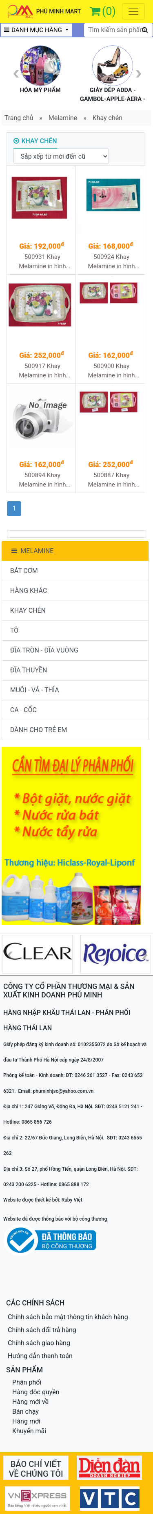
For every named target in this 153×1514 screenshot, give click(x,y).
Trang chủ (18, 118)
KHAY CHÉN (28, 610)
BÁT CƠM (24, 571)
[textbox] (118, 30)
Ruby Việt (72, 1200)
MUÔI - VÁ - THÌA (34, 690)
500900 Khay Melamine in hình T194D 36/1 (111, 371)
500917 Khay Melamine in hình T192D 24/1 (42, 371)
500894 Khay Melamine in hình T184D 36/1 (42, 480)
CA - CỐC (23, 710)
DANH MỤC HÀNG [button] (34, 30)
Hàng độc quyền (36, 1392)
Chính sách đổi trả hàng (42, 1330)
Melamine (63, 118)
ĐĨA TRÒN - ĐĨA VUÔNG (44, 650)
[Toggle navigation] (133, 11)
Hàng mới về (30, 1402)
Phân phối (26, 1382)
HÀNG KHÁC (28, 590)
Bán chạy (25, 1411)
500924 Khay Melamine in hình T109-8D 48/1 (111, 262)
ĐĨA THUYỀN (28, 670)
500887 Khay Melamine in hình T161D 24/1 (111, 480)
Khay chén (107, 118)
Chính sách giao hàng (39, 1343)
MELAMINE (32, 551)
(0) (109, 11)
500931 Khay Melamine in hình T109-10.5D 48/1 (42, 262)
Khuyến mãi (29, 1431)
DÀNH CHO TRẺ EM (38, 730)
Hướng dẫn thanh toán (40, 1356)
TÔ (14, 630)
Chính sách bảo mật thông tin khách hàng (68, 1317)
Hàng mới (26, 1421)
